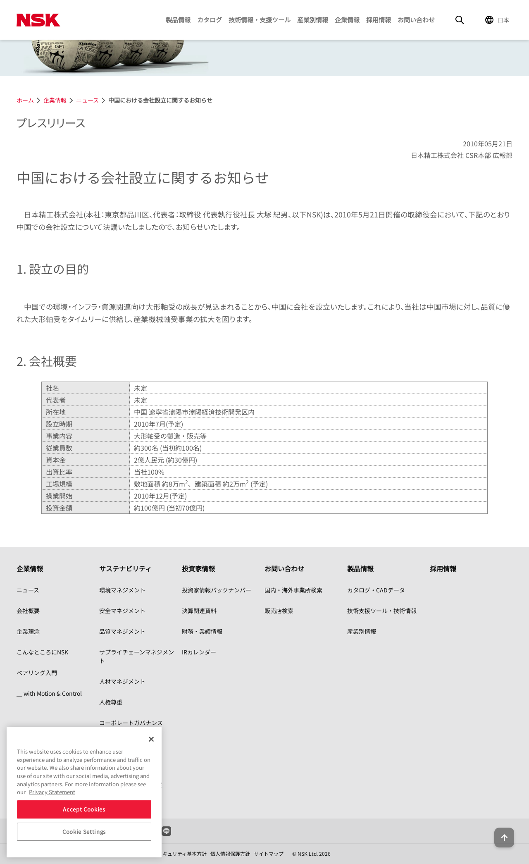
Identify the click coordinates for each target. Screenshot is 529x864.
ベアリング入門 (37, 672)
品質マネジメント (122, 631)
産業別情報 (312, 19)
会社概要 (28, 610)
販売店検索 (278, 610)
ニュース (28, 590)
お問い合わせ (416, 19)
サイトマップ (269, 853)
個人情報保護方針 (230, 853)
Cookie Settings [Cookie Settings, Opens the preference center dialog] (84, 831)
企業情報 (347, 19)
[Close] (151, 739)
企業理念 (28, 631)
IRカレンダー (199, 652)
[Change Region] (498, 20)
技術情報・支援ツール (260, 19)
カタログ (209, 19)
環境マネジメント (122, 590)
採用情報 (378, 19)
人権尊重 (110, 702)
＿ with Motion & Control (49, 693)
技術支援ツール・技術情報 (382, 610)
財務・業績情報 (202, 631)
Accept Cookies (84, 809)
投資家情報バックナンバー (216, 590)
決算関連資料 (199, 610)
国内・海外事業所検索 (293, 590)
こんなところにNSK (42, 652)
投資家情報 (198, 568)
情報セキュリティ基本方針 (177, 853)
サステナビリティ (125, 568)
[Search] (460, 20)
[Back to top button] (502, 834)
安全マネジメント (122, 610)
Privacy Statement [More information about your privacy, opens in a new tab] (52, 792)
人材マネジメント (122, 681)
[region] (84, 792)
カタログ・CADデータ (376, 590)
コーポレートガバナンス (131, 722)
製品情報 (178, 19)
